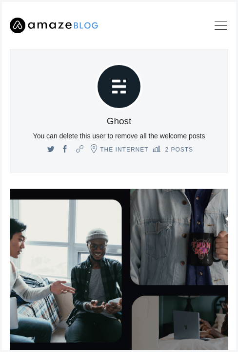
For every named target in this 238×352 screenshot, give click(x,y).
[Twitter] (51, 149)
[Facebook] (65, 149)
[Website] (80, 149)
